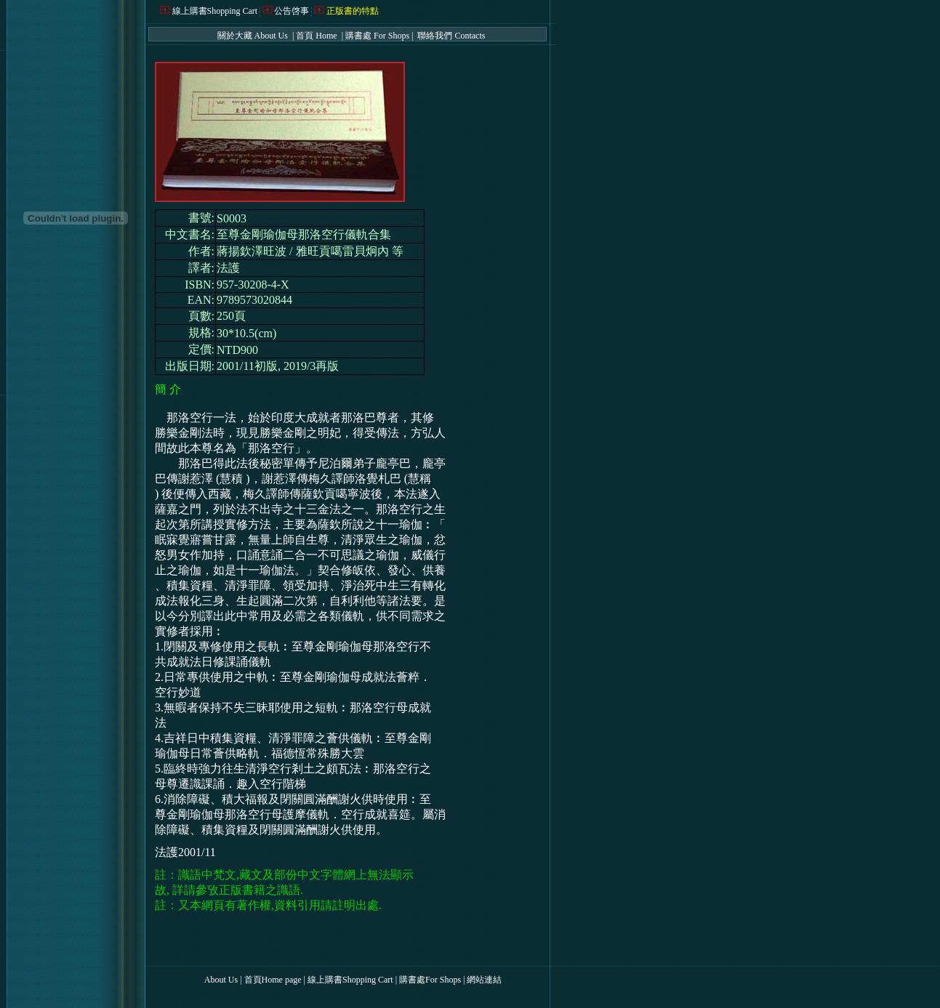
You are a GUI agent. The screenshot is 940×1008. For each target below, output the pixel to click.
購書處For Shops (430, 980)
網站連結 (484, 980)
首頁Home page (273, 980)
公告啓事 (291, 11)
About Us (221, 980)
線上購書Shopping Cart (215, 11)
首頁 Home (317, 36)
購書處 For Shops (377, 36)
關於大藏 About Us (253, 36)
